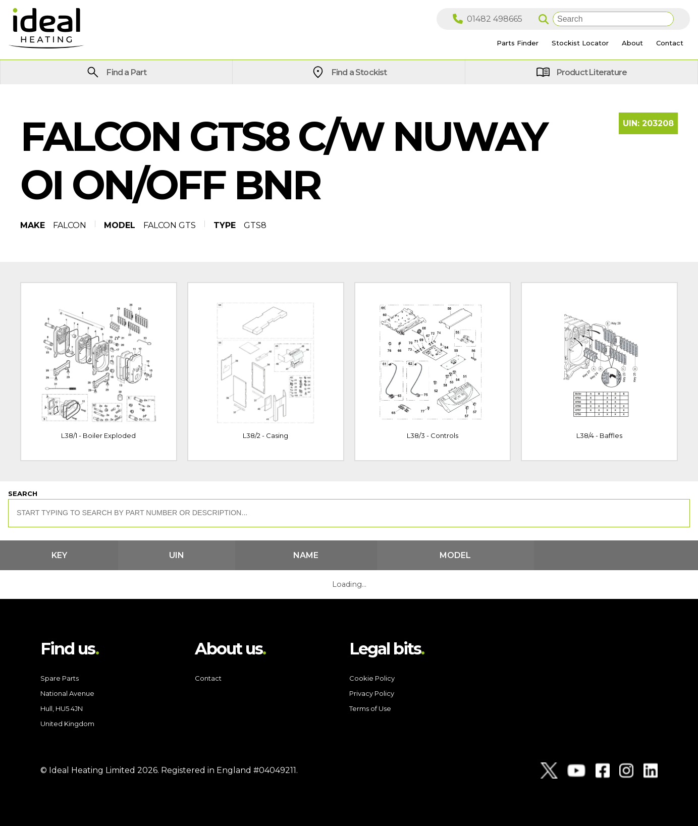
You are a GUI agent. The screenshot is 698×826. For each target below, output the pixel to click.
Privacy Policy (371, 693)
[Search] (613, 19)
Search (22, 493)
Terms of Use (370, 708)
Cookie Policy (372, 678)
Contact (208, 678)
